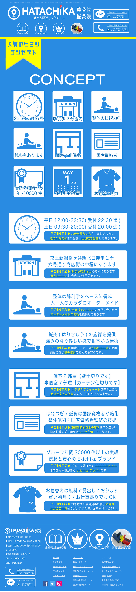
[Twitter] (52, 583)
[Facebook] (45, 583)
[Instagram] (59, 583)
